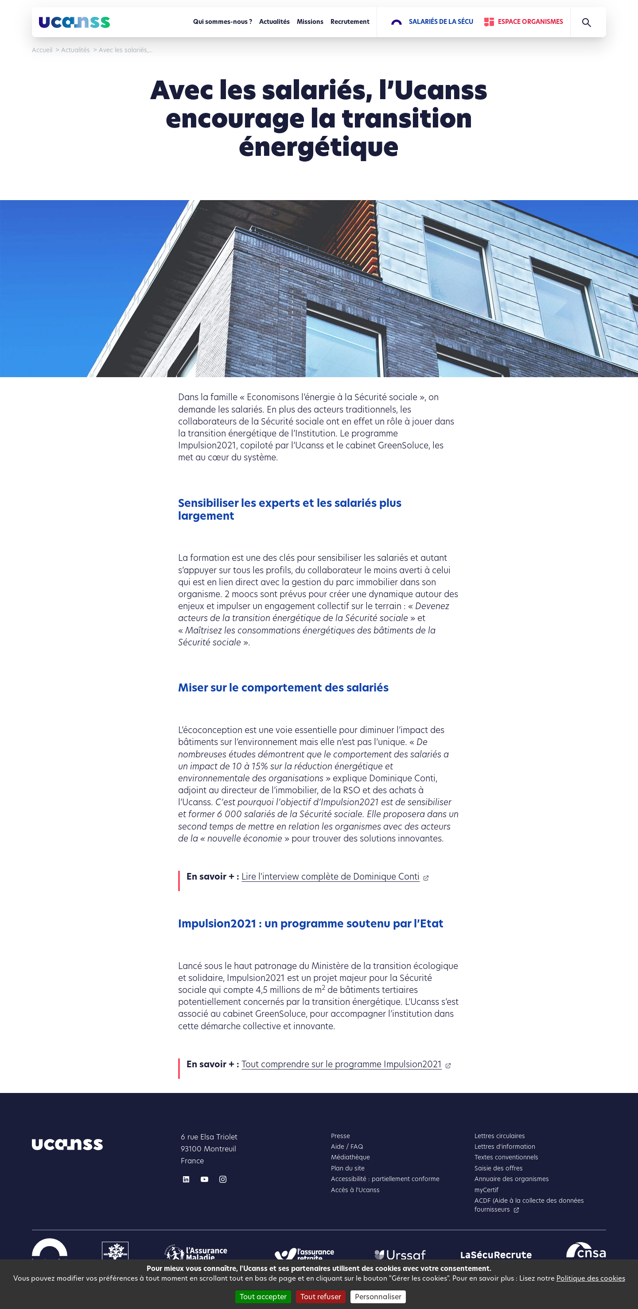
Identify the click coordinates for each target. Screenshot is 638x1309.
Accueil (42, 50)
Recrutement (350, 22)
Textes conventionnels (506, 1157)
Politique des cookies (590, 1278)
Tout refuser (320, 1297)
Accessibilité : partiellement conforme (385, 1179)
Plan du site (348, 1168)
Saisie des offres (499, 1168)
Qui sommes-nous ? (222, 22)
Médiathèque (350, 1157)
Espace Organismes (530, 22)
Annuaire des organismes (512, 1179)
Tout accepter (263, 1297)
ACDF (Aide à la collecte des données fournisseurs (529, 1205)
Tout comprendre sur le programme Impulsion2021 (341, 1064)
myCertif (486, 1190)
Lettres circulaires (500, 1136)
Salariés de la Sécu (441, 22)
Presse (340, 1136)
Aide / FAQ (347, 1147)
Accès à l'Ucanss (355, 1190)
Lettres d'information (505, 1147)
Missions (310, 22)
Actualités (274, 22)
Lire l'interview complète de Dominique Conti (330, 877)
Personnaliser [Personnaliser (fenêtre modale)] (378, 1297)
